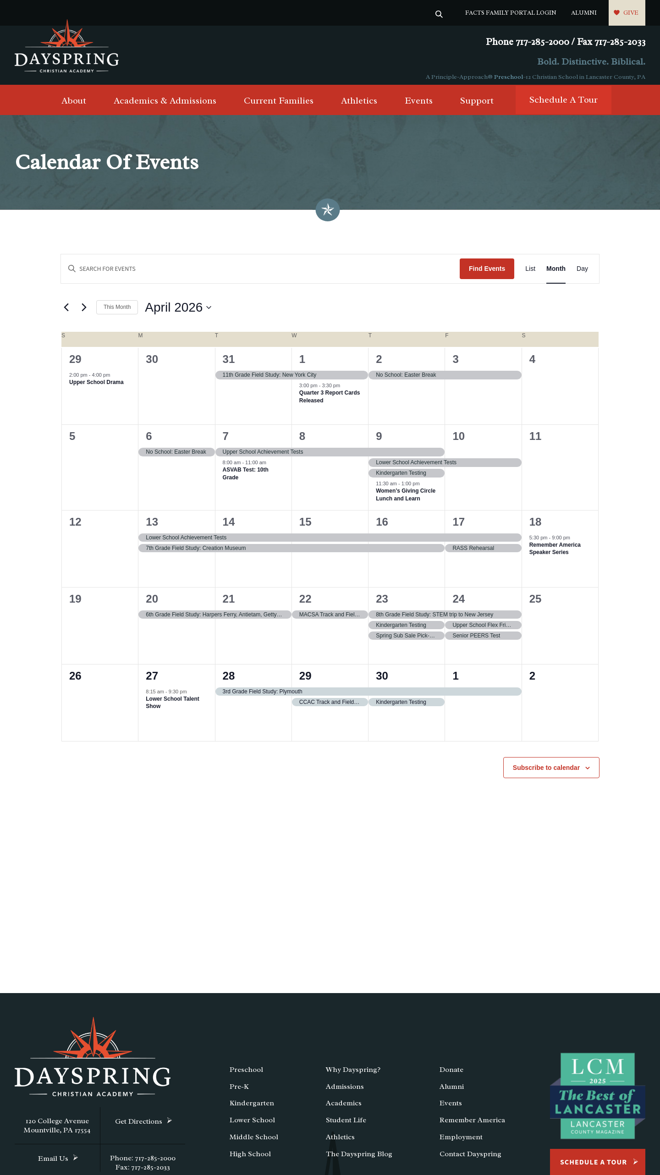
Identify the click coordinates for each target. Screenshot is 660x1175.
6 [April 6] (149, 441)
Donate (451, 1075)
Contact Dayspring (470, 1159)
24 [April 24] (458, 604)
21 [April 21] (229, 604)
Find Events (487, 274)
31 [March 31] (229, 364)
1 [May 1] (455, 681)
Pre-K (239, 1092)
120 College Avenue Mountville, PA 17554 (57, 1131)
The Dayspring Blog (359, 1159)
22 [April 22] (305, 604)
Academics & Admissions (165, 106)
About (73, 106)
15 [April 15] (305, 527)
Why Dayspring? (353, 1075)
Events (419, 106)
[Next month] (83, 312)
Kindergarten (252, 1108)
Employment (461, 1142)
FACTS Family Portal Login (510, 12)
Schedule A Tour (563, 105)
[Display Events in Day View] (582, 274)
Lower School (252, 1125)
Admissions (345, 1092)
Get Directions (138, 1126)
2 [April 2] (379, 364)
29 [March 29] (75, 364)
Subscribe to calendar (546, 772)
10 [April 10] (458, 441)
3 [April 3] (455, 364)
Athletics (359, 106)
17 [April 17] (458, 527)
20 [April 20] (152, 604)
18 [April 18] (535, 527)
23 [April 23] (382, 604)
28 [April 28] (229, 681)
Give (630, 12)
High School (250, 1159)
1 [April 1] (302, 364)
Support (477, 106)
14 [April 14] (229, 527)
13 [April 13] (152, 527)
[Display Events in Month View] (556, 274)
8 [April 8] (302, 441)
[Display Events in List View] (530, 274)
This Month (117, 312)
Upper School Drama (96, 387)
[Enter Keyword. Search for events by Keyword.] (260, 274)
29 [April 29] (305, 681)
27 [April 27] (152, 681)
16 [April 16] (382, 527)
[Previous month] (66, 312)
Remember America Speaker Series (555, 554)
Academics (344, 1108)
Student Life (346, 1125)
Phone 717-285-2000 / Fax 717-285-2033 (565, 42)
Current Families (279, 106)
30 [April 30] (382, 681)
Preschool (508, 77)
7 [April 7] (226, 441)
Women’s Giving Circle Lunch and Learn (405, 500)
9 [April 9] (379, 441)
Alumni (584, 12)
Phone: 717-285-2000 (143, 1163)
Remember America (472, 1125)
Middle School (254, 1142)
